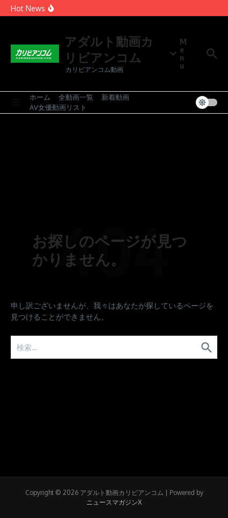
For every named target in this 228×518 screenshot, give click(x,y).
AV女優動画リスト (58, 107)
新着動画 (115, 97)
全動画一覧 (75, 97)
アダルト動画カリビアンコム (108, 49)
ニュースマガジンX (114, 502)
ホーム (40, 97)
